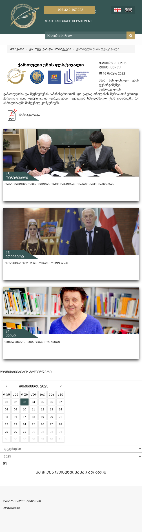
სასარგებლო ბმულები (22, 501)
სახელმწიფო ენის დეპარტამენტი (32, 342)
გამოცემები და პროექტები (50, 49)
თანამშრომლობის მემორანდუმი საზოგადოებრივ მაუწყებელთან (59, 184)
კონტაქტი (11, 508)
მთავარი (17, 49)
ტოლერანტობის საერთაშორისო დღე (36, 263)
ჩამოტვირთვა (21, 115)
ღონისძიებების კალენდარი (26, 372)
